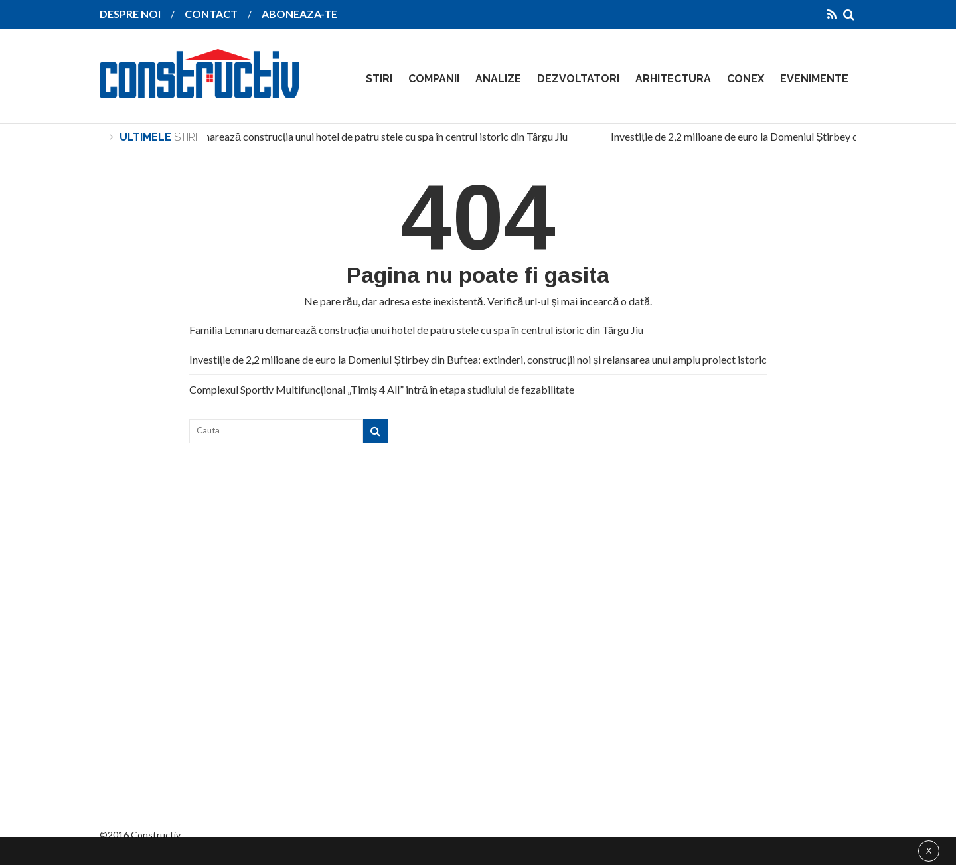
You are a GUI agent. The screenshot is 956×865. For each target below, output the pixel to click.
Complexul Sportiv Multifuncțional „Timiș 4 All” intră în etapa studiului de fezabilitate (381, 389)
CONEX (745, 78)
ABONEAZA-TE (299, 13)
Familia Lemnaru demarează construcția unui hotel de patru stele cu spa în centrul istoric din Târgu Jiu (341, 136)
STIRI (379, 78)
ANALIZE (498, 78)
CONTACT (211, 13)
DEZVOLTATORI (578, 78)
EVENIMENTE (814, 78)
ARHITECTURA (673, 78)
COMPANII (433, 78)
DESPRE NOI (130, 13)
